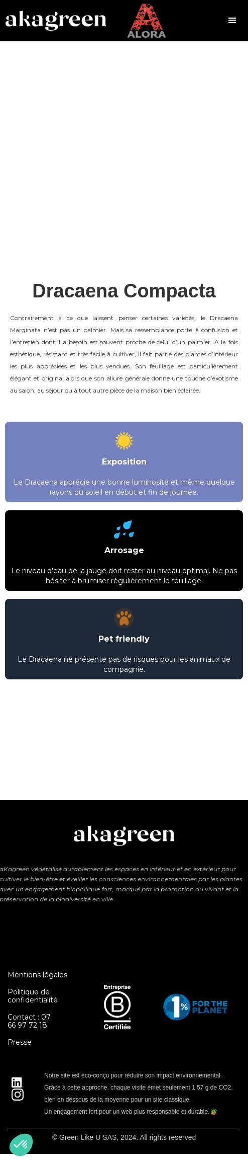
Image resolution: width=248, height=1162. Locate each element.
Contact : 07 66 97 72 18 (29, 1021)
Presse (20, 1042)
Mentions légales (37, 975)
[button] (232, 21)
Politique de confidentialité (33, 996)
